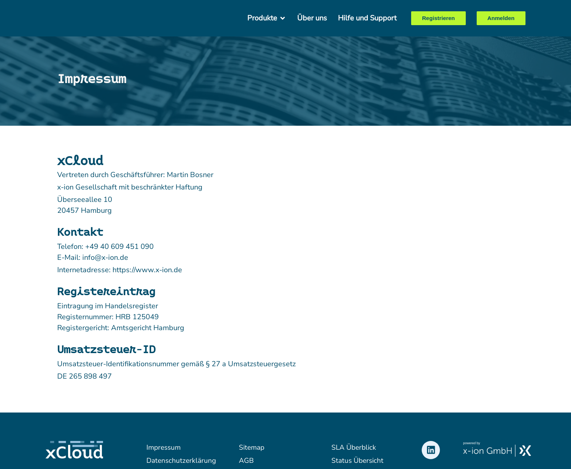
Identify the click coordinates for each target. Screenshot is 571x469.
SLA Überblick (353, 447)
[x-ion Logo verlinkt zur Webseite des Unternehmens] (497, 450)
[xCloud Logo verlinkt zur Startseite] (77, 18)
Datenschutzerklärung (179, 460)
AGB (246, 460)
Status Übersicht (357, 460)
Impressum (163, 447)
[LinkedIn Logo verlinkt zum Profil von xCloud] (431, 450)
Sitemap (251, 447)
